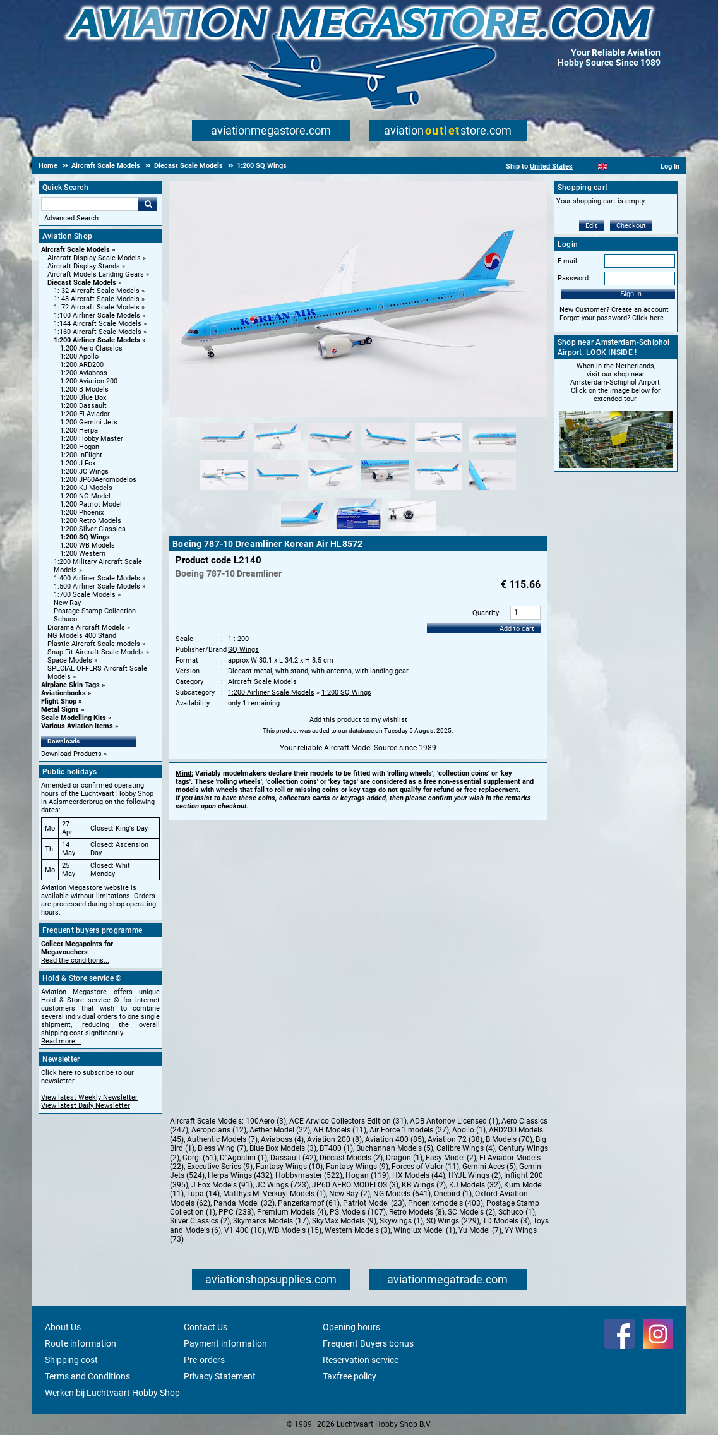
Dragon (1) (404, 1157)
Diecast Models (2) (351, 1157)
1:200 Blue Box (83, 397)
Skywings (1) (401, 1220)
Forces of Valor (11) (425, 1166)
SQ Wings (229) (452, 1220)
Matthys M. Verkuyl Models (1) (274, 1193)
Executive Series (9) (220, 1166)
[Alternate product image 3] (331, 452)
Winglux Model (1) (424, 1230)
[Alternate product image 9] (331, 490)
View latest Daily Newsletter (85, 1106)
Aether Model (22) (279, 1130)
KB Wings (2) (424, 1184)
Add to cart (517, 629)
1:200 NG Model (85, 496)
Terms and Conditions (87, 1376)
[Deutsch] (633, 166)
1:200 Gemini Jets (88, 422)
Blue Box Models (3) (282, 1148)
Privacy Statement (220, 1376)
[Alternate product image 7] (224, 490)
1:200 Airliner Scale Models (97, 340)
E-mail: (568, 261)
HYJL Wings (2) (474, 1175)
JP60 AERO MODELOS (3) (355, 1184)
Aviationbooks (63, 693)
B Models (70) (509, 1139)
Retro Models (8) (417, 1212)
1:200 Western (82, 553)
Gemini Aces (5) (489, 1166)
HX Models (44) (418, 1175)
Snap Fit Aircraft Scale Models (95, 652)
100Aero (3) (266, 1121)
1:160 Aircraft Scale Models (97, 332)
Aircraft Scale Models (75, 250)
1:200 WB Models (87, 545)
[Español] (618, 166)
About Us (63, 1327)
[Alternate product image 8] (277, 490)
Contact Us (205, 1327)
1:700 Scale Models (85, 595)
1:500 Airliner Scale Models (97, 586)
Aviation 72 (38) (455, 1139)
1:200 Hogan (79, 447)
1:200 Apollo (79, 356)
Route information (80, 1343)
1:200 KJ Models (86, 488)
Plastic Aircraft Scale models (93, 644)
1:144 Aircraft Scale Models (97, 324)
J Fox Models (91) (222, 1184)
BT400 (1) (336, 1148)
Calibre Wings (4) (465, 1148)
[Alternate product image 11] (438, 490)
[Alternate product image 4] (385, 452)
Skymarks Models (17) (271, 1220)
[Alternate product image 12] (492, 490)
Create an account (640, 310)
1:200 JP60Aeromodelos (98, 480)
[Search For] (89, 204)
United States (551, 166)
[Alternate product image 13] (305, 531)
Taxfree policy (349, 1376)
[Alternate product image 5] (438, 452)
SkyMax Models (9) (344, 1220)
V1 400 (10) (244, 1230)
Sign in (631, 293)
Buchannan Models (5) (394, 1148)
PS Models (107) (358, 1212)
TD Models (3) (506, 1220)
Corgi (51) (199, 1157)
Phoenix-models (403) (445, 1203)
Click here (648, 318)
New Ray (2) (349, 1193)
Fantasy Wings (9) (357, 1166)
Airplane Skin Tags (70, 685)
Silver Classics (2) (200, 1220)
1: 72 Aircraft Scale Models (97, 307)
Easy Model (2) (451, 1157)
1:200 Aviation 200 (88, 381)
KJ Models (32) (475, 1184)
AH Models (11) (339, 1130)
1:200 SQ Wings (85, 537)
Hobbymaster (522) (308, 1175)
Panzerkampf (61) (309, 1203)
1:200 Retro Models (90, 521)
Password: (574, 278)
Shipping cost (71, 1360)
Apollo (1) (469, 1130)
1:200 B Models (84, 389)
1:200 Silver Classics (93, 529)
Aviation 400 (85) (394, 1139)
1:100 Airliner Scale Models (97, 315)
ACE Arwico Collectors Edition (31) (348, 1121)
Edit (591, 226)
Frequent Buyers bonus (368, 1343)
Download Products (71, 754)
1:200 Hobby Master (91, 439)
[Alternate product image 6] (492, 452)
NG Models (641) (402, 1193)
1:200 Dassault (83, 406)
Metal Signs (60, 709)
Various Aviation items (77, 726)
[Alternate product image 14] (358, 531)
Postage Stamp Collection (95, 611)
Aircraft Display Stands (83, 266)
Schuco (65, 619)
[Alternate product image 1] (224, 452)
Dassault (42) (293, 1157)
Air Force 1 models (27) (409, 1130)
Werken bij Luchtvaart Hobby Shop (112, 1393)
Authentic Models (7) (222, 1139)
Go (147, 204)
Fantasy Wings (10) (289, 1166)
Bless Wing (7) (222, 1148)
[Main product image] (358, 415)
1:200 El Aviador (85, 414)
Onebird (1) (453, 1193)
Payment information (225, 1343)
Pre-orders (204, 1360)
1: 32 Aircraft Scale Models (97, 291)
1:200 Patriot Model (91, 504)
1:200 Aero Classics (91, 348)
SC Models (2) (471, 1212)
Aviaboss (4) (282, 1139)
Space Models (69, 660)
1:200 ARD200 (82, 365)
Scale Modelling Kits (73, 718)
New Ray (67, 603)
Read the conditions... (75, 960)
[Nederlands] (587, 166)
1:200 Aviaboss (83, 373)
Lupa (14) (203, 1193)
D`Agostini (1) (243, 1157)
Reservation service (360, 1360)
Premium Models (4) (291, 1212)
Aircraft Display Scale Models (94, 258)
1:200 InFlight (81, 455)
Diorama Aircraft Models (86, 627)
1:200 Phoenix (82, 512)
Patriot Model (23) (374, 1203)
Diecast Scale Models (81, 283)
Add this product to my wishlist (358, 720)
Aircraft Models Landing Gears (95, 274)
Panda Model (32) (244, 1203)
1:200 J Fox (77, 463)
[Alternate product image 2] (277, 452)
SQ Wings (243, 649)
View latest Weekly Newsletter (89, 1097)
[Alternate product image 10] (385, 490)
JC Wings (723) (282, 1184)
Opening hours (351, 1327)
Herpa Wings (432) (240, 1175)
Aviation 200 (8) (334, 1139)
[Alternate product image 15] (412, 531)
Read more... (61, 1041)
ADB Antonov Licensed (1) (454, 1121)
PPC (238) (236, 1212)
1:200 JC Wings (84, 471)
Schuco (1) (516, 1212)
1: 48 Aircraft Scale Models (97, 299)
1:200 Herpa (79, 430)
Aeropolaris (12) (218, 1130)
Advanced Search (71, 218)
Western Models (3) (357, 1230)
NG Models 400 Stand (81, 636)
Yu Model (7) (479, 1230)
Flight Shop (58, 701)
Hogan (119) (367, 1175)
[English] (602, 166)
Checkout (631, 226)
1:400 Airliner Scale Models (97, 578)
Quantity (485, 613)
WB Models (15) (294, 1230)
